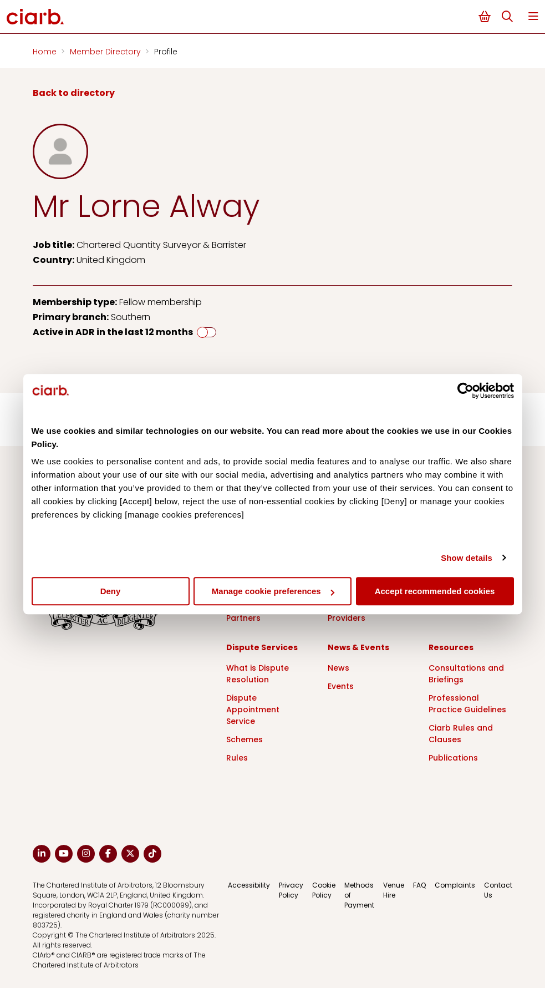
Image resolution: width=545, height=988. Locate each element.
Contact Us (498, 890)
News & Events (358, 647)
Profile (165, 51)
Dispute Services (262, 647)
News (338, 667)
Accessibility (249, 885)
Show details (466, 558)
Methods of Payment (359, 895)
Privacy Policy (291, 890)
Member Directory (106, 51)
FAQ (419, 885)
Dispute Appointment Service (252, 709)
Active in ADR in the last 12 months (113, 332)
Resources (451, 647)
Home (46, 51)
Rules (237, 757)
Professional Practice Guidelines (467, 703)
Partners (243, 618)
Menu (533, 16)
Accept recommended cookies (435, 591)
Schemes (244, 739)
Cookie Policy (323, 890)
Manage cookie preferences (273, 591)
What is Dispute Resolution (257, 673)
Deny (110, 591)
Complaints (455, 885)
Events (341, 686)
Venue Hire (393, 890)
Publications (453, 757)
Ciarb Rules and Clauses (461, 733)
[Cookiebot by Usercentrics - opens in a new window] (465, 390)
